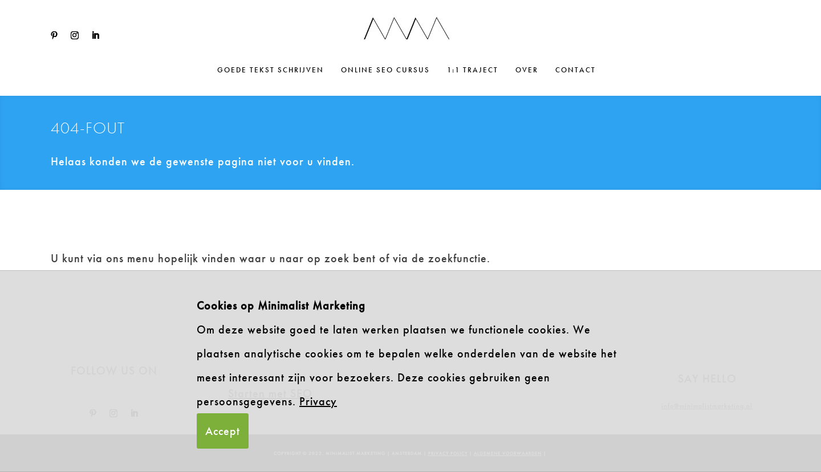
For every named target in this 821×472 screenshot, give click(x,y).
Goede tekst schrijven (270, 70)
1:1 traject (472, 70)
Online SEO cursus (385, 70)
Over (526, 70)
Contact (575, 70)
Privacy (318, 401)
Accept (222, 431)
